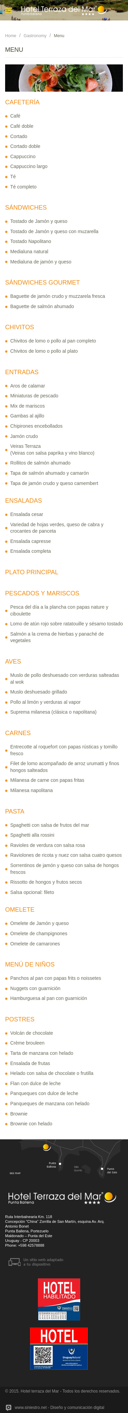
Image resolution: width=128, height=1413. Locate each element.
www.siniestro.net (30, 1407)
